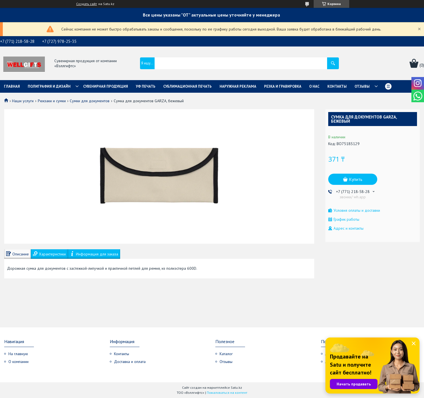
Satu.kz (236, 387)
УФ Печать (145, 86)
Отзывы (362, 86)
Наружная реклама (238, 86)
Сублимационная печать (187, 86)
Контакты (337, 86)
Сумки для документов (90, 100)
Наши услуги (23, 100)
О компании (18, 361)
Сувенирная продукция (105, 86)
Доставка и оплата (130, 361)
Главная (12, 86)
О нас (314, 86)
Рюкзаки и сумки (52, 100)
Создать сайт (86, 4)
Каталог (226, 353)
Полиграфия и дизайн (49, 86)
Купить (355, 179)
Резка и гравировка (282, 86)
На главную (18, 353)
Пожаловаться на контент (227, 392)
